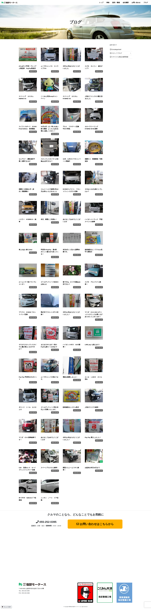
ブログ (145, 2)
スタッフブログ (117, 53)
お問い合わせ (136, 2)
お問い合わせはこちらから (97, 524)
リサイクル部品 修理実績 (120, 57)
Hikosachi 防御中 (6, 607)
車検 (107, 2)
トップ (101, 2)
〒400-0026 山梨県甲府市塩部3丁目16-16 (30, 588)
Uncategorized (116, 49)
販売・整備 (116, 2)
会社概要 (126, 2)
